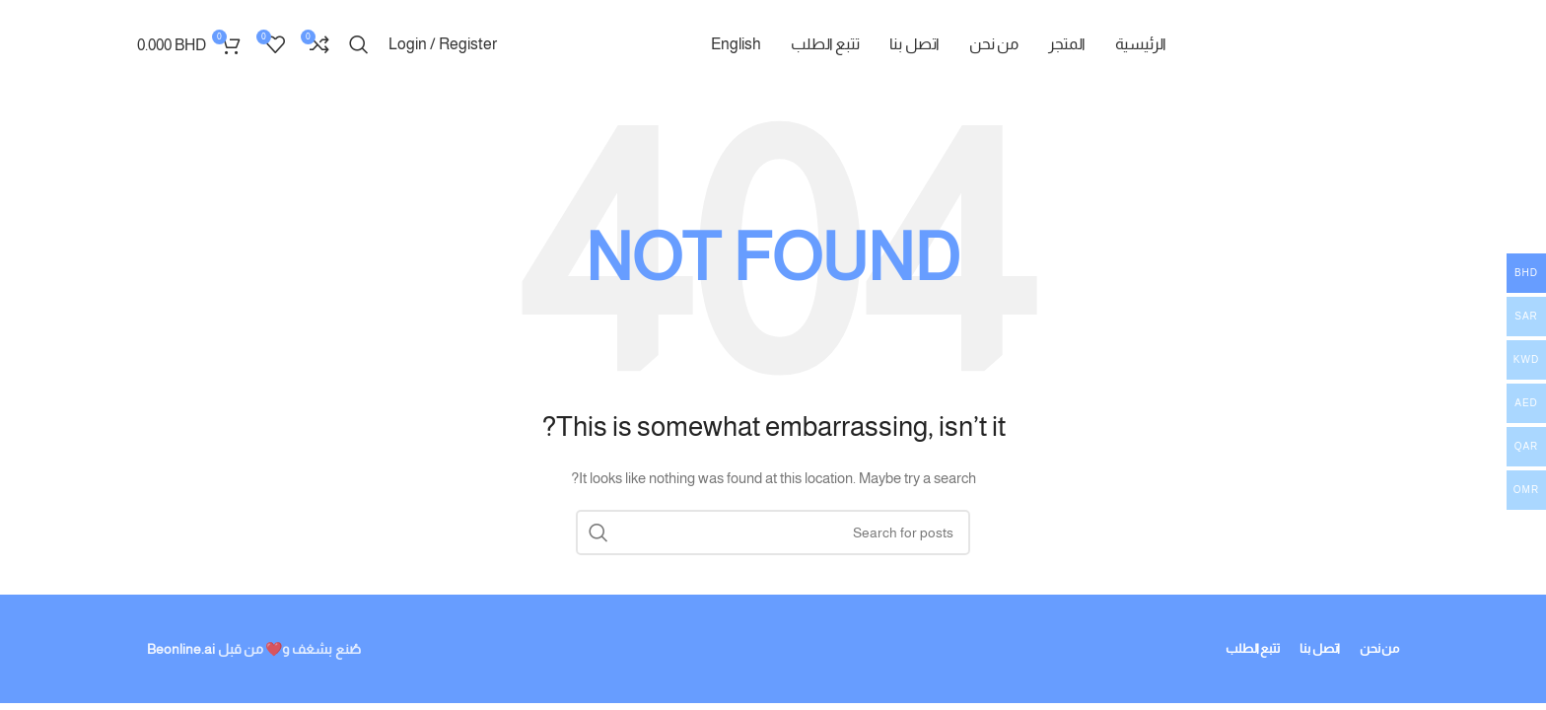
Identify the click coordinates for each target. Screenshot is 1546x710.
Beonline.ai (181, 649)
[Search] (359, 44)
